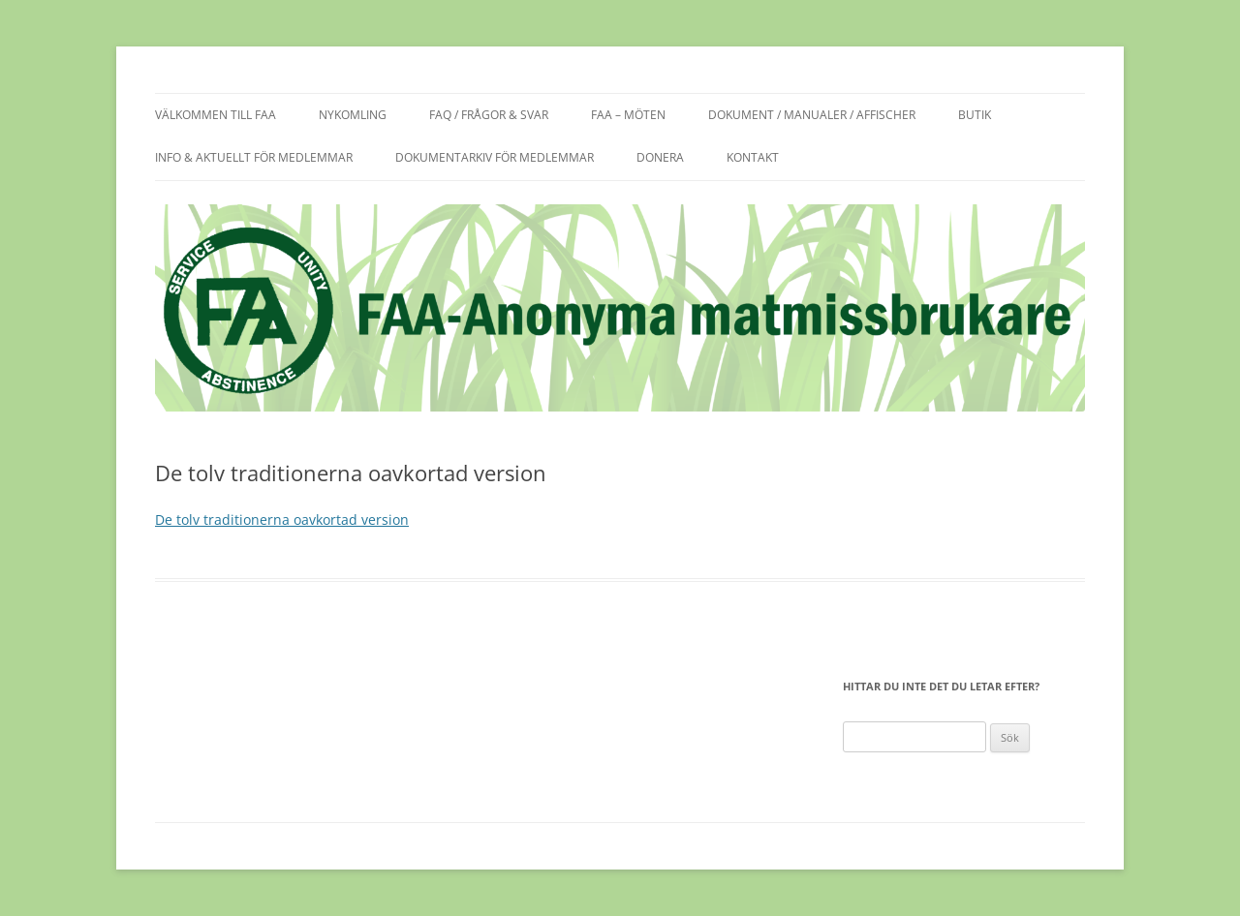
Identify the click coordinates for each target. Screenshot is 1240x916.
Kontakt (753, 157)
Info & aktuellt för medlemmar (254, 157)
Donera (660, 157)
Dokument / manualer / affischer (811, 115)
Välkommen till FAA (215, 115)
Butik (974, 115)
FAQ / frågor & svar (488, 115)
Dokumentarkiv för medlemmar (494, 157)
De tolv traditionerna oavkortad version (282, 519)
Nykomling (353, 115)
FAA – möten (628, 115)
